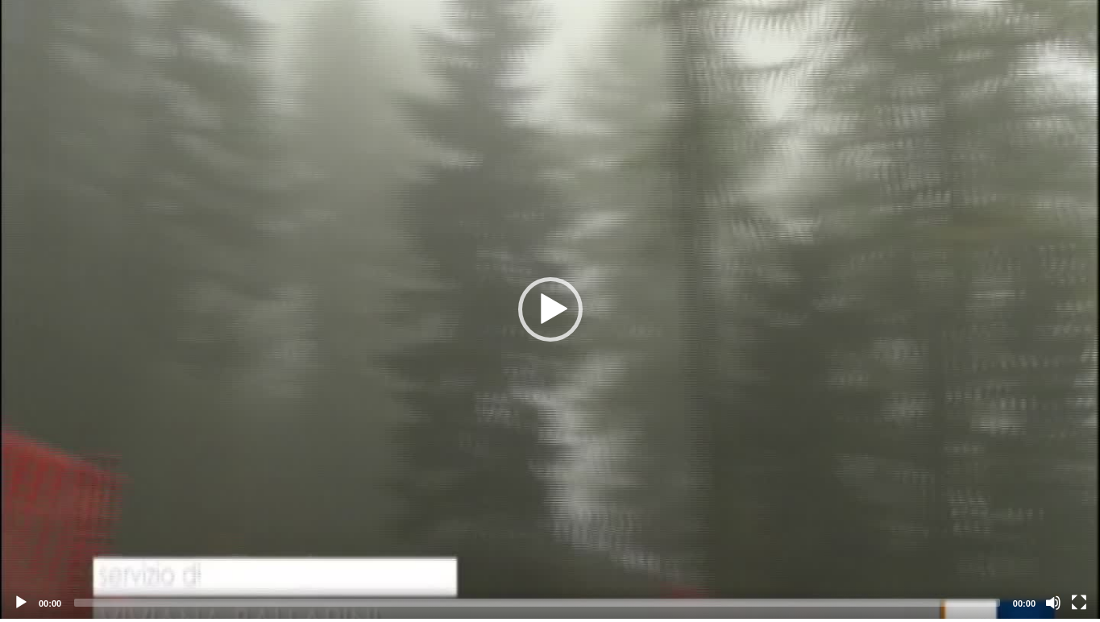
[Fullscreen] (1079, 603)
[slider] (537, 603)
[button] (550, 309)
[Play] (21, 603)
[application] (550, 309)
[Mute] (1053, 603)
